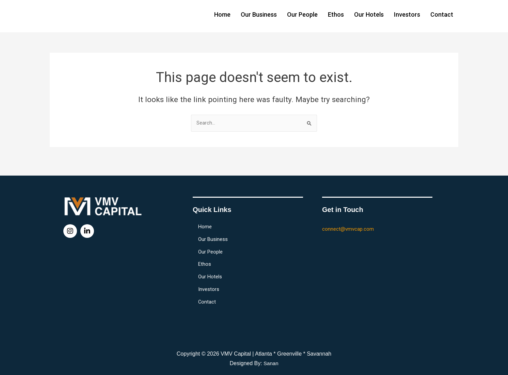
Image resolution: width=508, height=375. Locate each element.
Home (222, 14)
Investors (407, 14)
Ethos (336, 14)
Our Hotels (369, 14)
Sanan (271, 363)
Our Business (259, 14)
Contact (441, 14)
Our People (302, 14)
